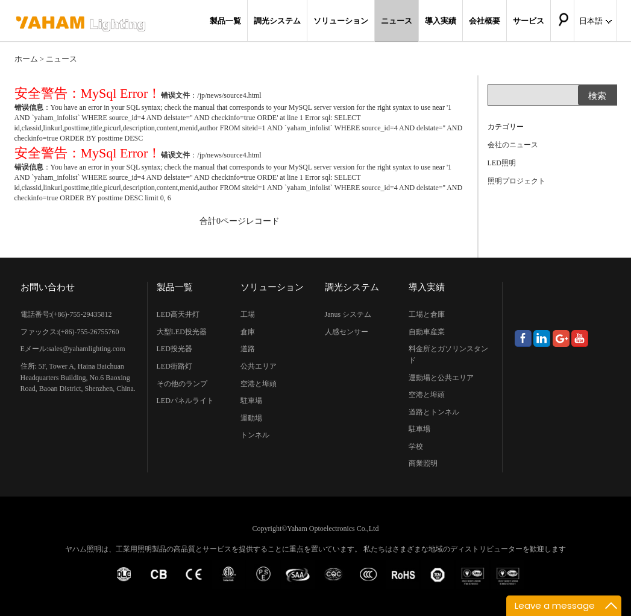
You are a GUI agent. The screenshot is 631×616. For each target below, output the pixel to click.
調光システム (277, 20)
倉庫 (247, 332)
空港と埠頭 (258, 383)
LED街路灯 (174, 366)
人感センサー (346, 332)
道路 (247, 349)
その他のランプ (182, 383)
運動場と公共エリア (441, 377)
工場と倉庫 (427, 314)
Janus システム (348, 314)
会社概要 (484, 20)
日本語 (595, 20)
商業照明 (423, 463)
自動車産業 (427, 332)
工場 (247, 314)
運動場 (251, 418)
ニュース (396, 20)
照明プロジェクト (516, 181)
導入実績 (440, 20)
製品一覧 (225, 20)
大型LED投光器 (182, 332)
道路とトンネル (434, 412)
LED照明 (502, 163)
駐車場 (251, 400)
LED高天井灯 (178, 314)
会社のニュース (513, 145)
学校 (416, 446)
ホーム (26, 58)
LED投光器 (174, 349)
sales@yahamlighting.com (86, 349)
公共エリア (258, 366)
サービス (528, 20)
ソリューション (340, 20)
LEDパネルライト (185, 400)
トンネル (254, 435)
